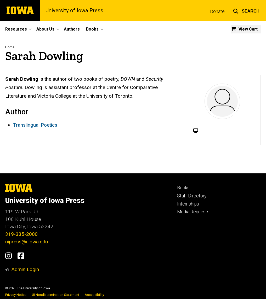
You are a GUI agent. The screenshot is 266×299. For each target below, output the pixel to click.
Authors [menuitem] (72, 29)
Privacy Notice (15, 295)
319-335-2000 (21, 234)
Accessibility (94, 295)
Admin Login (25, 269)
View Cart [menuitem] (248, 29)
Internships (188, 204)
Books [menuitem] (92, 29)
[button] (246, 10)
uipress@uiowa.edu (26, 242)
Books (183, 187)
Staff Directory (191, 195)
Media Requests (193, 211)
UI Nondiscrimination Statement (55, 295)
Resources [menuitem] (16, 29)
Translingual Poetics (35, 125)
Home (9, 47)
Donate (217, 11)
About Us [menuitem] (45, 29)
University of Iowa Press (74, 10)
